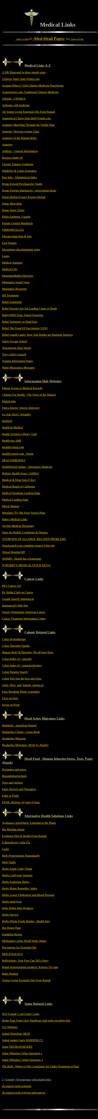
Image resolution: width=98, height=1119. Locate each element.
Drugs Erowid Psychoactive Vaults (22, 183)
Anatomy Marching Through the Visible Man (28, 124)
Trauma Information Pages (17, 361)
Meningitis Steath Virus (16, 282)
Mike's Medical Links (14, 519)
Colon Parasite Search (15, 672)
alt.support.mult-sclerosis (16, 1086)
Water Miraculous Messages (18, 367)
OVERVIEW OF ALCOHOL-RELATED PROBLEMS (34, 539)
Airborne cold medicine (16, 105)
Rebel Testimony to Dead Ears (19, 321)
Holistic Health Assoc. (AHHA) (20, 473)
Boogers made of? (12, 157)
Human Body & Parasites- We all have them (27, 652)
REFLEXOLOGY (12, 954)
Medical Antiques (12, 262)
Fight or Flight (10, 795)
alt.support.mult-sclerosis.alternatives (23, 1092)
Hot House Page (11, 927)
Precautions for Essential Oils (19, 947)
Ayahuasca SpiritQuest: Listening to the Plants (29, 822)
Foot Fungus (9, 242)
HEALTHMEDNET (13, 460)
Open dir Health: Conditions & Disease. (25, 532)
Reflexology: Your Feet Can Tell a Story (25, 960)
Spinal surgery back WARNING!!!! (22, 1040)
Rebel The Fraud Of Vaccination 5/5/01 (25, 328)
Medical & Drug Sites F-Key (19, 480)
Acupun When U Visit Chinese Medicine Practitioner (33, 85)
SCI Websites (10, 1027)
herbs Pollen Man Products (17, 908)
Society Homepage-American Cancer (23, 612)
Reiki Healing (10, 973)
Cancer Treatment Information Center (24, 618)
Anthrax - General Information (20, 151)
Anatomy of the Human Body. (19, 138)
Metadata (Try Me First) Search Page (23, 512)
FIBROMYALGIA (13, 229)
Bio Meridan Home (13, 829)
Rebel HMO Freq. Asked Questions (22, 315)
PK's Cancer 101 (11, 585)
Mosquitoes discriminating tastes (21, 249)
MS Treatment (10, 295)
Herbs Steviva (10, 914)
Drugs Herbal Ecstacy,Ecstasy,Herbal (23, 197)
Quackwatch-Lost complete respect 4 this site (28, 545)
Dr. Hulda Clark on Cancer (17, 592)
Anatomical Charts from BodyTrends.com (26, 118)
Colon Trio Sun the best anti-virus (21, 678)
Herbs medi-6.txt (12, 901)
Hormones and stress (14, 769)
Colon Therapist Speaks (16, 645)
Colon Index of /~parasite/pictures (22, 665)
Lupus (5, 256)
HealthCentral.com (13, 447)
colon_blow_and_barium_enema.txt (23, 685)
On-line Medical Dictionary (18, 525)
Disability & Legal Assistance (19, 170)
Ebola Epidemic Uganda (16, 216)
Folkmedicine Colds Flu (16, 842)
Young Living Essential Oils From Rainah (26, 980)
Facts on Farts (10, 698)
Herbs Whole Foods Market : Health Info (26, 921)
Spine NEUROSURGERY (17, 1046)
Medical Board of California (18, 486)
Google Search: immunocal (18, 598)
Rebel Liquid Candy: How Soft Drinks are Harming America (37, 334)
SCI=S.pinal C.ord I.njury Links (20, 1014)
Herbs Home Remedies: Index (19, 888)
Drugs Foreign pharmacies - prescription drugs (29, 190)
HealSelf (7, 420)
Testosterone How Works (16, 347)
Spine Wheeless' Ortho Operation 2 (22, 1059)
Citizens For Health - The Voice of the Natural (29, 394)
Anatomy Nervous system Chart (20, 131)
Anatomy (7, 144)
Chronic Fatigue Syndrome (17, 164)
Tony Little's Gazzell (14, 354)
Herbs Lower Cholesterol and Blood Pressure (28, 895)
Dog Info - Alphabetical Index (19, 177)
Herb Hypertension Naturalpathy (21, 855)
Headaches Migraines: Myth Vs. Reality (25, 745)
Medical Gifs (9, 269)
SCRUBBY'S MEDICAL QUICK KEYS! (26, 565)
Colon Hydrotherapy (14, 639)
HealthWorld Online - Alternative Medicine (27, 466)
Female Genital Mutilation (17, 223)
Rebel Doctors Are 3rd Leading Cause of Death (29, 308)
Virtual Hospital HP (13, 552)
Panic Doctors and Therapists (19, 789)
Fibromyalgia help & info (17, 236)
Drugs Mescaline (12, 203)
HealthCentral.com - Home (18, 453)
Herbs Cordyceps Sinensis (17, 875)
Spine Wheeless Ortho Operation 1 (22, 1053)
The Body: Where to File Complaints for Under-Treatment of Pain (40, 1066)
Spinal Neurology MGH (16, 1033)
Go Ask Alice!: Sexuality (16, 414)
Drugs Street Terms (13, 210)
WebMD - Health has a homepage (21, 558)
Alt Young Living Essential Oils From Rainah (28, 111)
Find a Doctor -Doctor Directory (21, 407)
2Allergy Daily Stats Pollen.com (21, 79)
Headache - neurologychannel (19, 725)
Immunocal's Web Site (15, 605)
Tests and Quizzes (12, 782)
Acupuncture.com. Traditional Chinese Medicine (30, 92)
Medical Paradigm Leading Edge (21, 493)
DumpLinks (9, 401)
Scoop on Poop (11, 704)
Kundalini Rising (12, 934)
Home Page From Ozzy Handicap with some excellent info (36, 1020)
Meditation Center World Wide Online (24, 940)
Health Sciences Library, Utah (19, 434)
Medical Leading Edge (15, 499)
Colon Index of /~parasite (17, 658)
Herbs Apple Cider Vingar (17, 868)
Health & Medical (12, 427)
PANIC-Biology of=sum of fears (21, 802)
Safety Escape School (14, 341)
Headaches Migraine (14, 738)
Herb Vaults (9, 862)
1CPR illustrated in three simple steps (24, 72)
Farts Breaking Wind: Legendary (21, 691)
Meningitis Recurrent (14, 288)
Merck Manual (10, 506)
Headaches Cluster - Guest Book (21, 731)
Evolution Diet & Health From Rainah (24, 836)
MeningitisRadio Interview (17, 275)
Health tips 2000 (11, 440)
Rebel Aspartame (12, 302)
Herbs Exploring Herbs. (16, 881)
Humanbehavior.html (14, 776)
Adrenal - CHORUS (14, 98)
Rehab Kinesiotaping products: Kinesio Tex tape (30, 967)
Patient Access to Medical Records (22, 388)
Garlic (5, 849)
